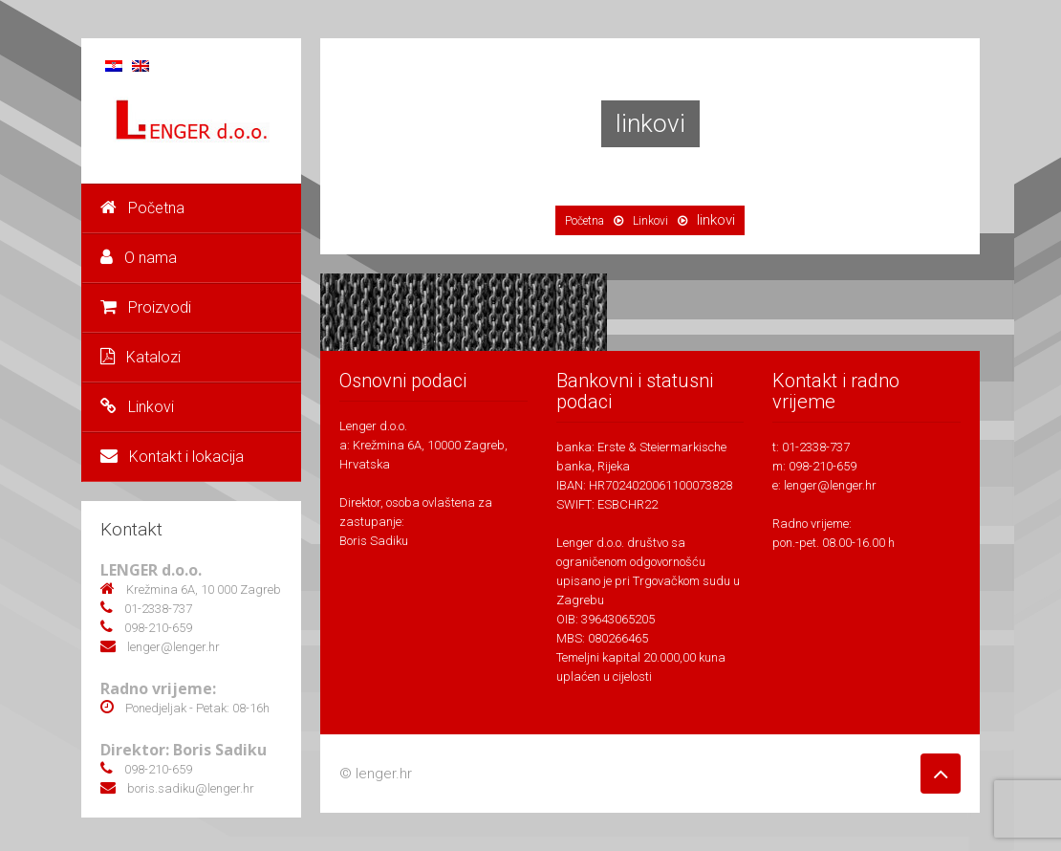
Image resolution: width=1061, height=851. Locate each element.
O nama (138, 258)
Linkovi (137, 407)
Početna (142, 208)
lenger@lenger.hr (830, 485)
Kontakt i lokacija (172, 456)
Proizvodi (145, 307)
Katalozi (140, 357)
